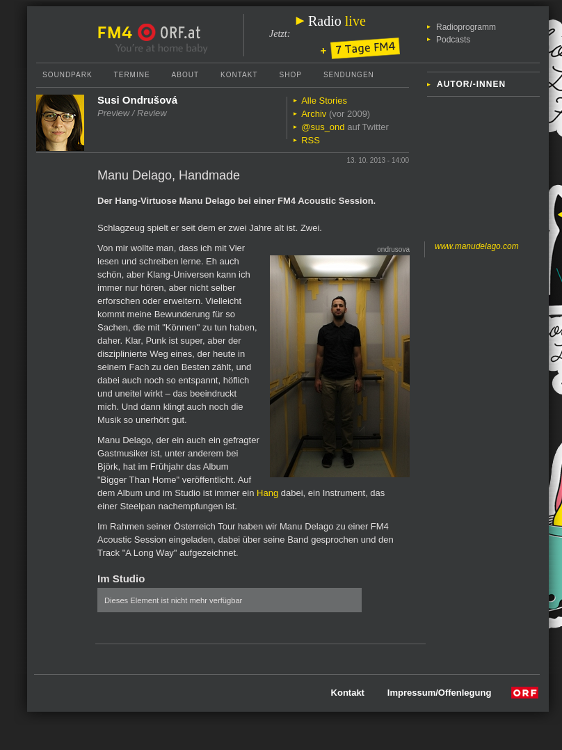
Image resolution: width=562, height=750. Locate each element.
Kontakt (238, 75)
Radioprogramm (466, 27)
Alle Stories (324, 100)
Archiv (313, 114)
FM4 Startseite (119, 33)
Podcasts (453, 40)
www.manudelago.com (477, 246)
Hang (267, 493)
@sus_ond (322, 127)
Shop (291, 75)
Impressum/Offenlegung (439, 692)
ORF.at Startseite (169, 33)
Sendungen (348, 75)
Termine (132, 75)
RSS (310, 140)
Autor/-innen (471, 84)
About (185, 75)
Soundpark (67, 75)
